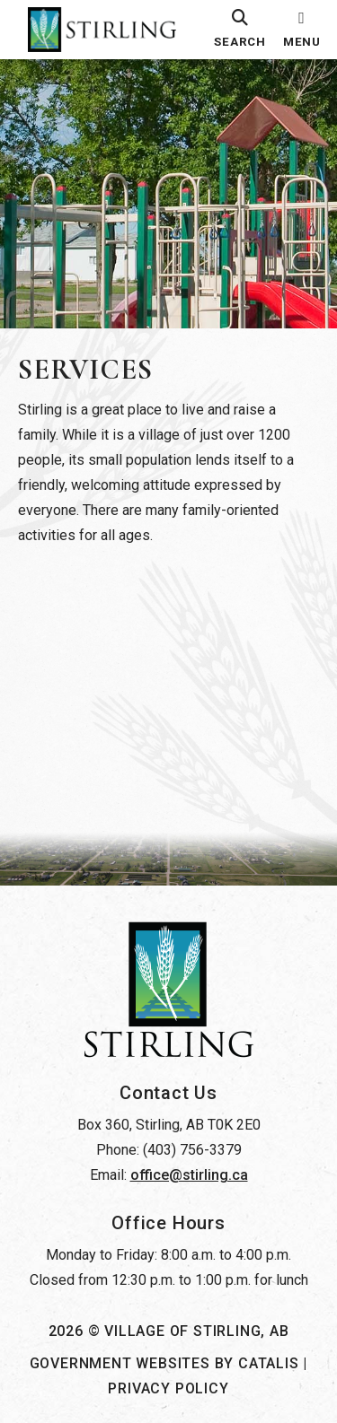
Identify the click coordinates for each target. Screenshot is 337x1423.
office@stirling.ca (189, 1174)
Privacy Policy (168, 1388)
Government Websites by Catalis (164, 1363)
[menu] (302, 29)
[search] (240, 29)
